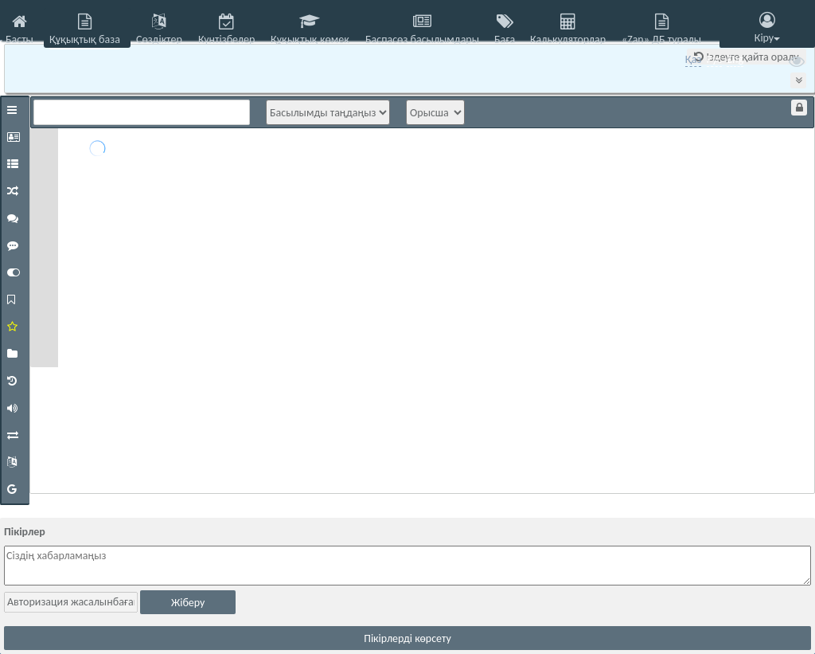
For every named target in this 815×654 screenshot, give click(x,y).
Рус (714, 59)
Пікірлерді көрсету (407, 638)
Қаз (693, 59)
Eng (735, 59)
